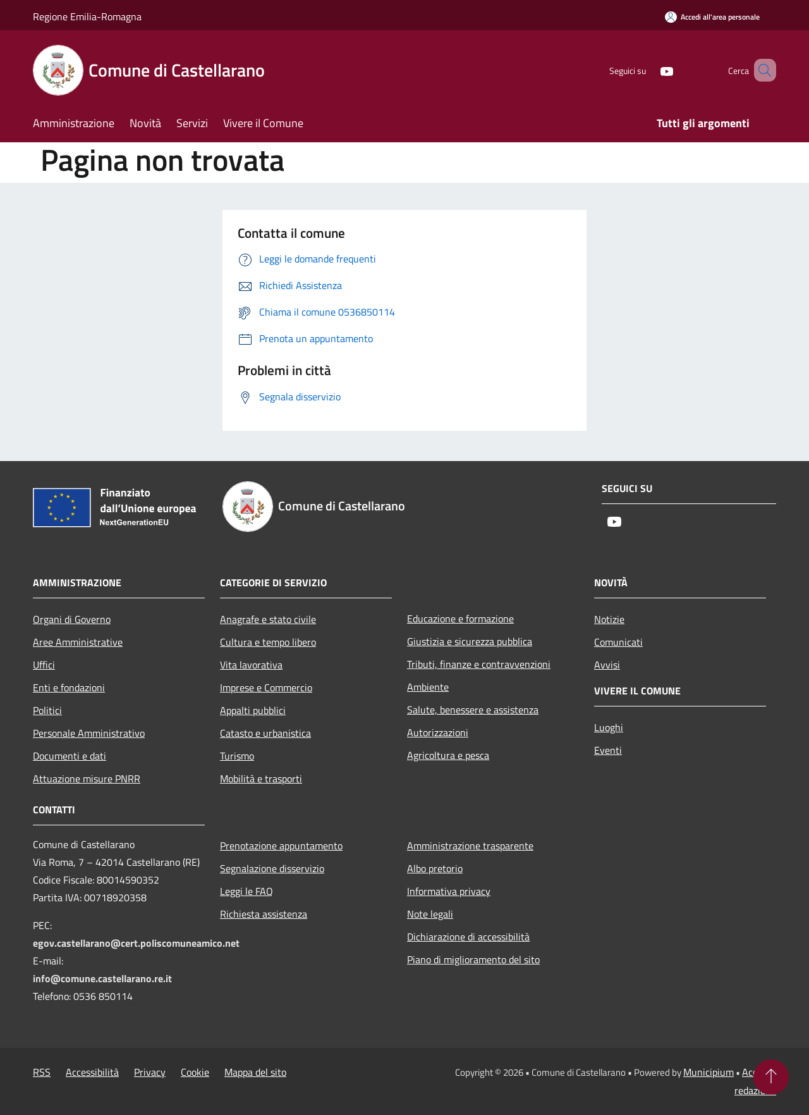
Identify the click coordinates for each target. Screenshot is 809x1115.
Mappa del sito (255, 1072)
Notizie (609, 619)
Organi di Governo (72, 619)
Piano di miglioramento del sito (473, 959)
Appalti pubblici (253, 710)
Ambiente (428, 686)
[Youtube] (648, 69)
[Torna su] (771, 1077)
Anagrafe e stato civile (268, 619)
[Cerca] (761, 70)
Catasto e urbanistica (265, 733)
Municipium (708, 1072)
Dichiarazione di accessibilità (468, 936)
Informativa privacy (448, 891)
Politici (47, 710)
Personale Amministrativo (89, 733)
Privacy (150, 1072)
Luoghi (608, 727)
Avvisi (607, 664)
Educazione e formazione (460, 618)
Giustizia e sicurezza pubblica (469, 641)
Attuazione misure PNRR (86, 778)
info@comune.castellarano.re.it (102, 978)
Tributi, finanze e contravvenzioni (478, 664)
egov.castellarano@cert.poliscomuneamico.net (136, 943)
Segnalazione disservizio (272, 868)
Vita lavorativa (251, 664)
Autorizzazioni (437, 732)
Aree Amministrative (78, 642)
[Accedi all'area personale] (712, 17)
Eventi (608, 750)
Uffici (44, 664)
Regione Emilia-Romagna (87, 16)
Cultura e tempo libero (268, 642)
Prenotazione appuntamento (281, 845)
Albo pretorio (435, 868)
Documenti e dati (69, 755)
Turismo (237, 755)
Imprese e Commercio (266, 687)
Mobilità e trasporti (261, 778)
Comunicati (618, 642)
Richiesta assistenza (263, 913)
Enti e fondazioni (69, 687)
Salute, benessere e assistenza (472, 709)
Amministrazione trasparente (470, 845)
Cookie (195, 1072)
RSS (42, 1072)
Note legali (430, 913)
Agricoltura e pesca (448, 755)
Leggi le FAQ (246, 891)
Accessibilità (92, 1072)
